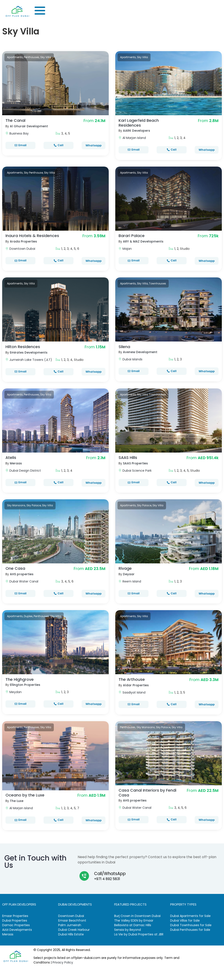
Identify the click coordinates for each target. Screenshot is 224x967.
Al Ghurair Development (29, 126)
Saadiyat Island (133, 692)
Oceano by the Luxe (24, 795)
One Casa (15, 568)
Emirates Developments (29, 352)
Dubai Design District (25, 470)
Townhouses (157, 283)
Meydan (15, 692)
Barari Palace (132, 235)
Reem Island (131, 581)
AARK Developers (136, 130)
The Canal (15, 120)
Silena (124, 346)
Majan (127, 248)
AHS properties (22, 574)
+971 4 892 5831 (107, 878)
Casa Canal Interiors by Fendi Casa (147, 792)
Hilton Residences (22, 346)
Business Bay (19, 133)
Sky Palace (33, 505)
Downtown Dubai (22, 248)
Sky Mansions (16, 505)
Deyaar (129, 574)
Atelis (10, 457)
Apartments (15, 57)
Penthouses (31, 57)
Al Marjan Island (134, 138)
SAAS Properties (135, 463)
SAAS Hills (128, 457)
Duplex (28, 616)
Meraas (16, 463)
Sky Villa (45, 57)
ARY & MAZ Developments (143, 241)
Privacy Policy (62, 962)
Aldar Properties (136, 685)
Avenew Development (140, 352)
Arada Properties (23, 241)
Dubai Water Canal (23, 581)
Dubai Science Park (137, 470)
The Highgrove (19, 679)
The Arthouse (132, 679)
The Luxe (16, 801)
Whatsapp (94, 145)
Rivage (125, 568)
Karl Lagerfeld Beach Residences (139, 123)
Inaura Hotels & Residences (32, 235)
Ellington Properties (25, 685)
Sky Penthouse (33, 172)
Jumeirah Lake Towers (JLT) (30, 360)
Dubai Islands (132, 359)
